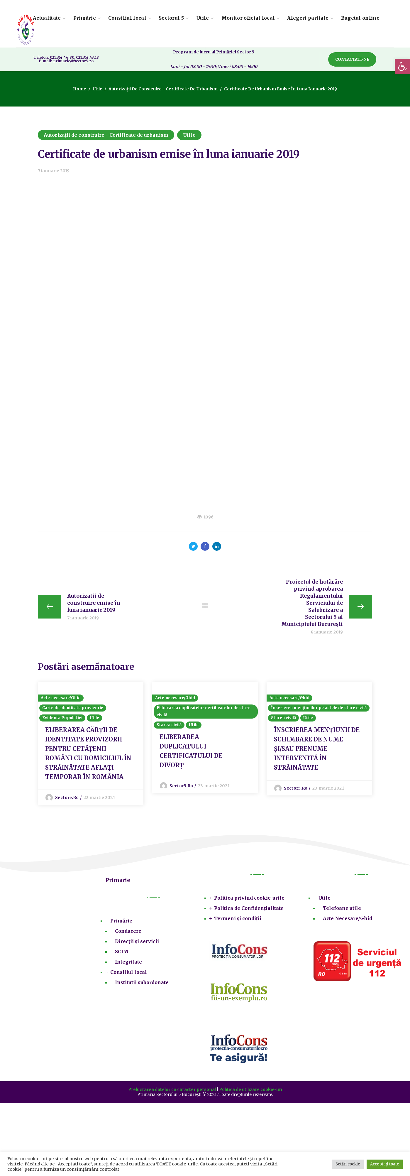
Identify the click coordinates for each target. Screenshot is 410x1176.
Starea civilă (169, 724)
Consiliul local (128, 972)
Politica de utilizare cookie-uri (250, 1089)
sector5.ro (67, 797)
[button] (402, 66)
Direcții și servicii (137, 941)
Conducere (128, 931)
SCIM (121, 951)
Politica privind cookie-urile (249, 898)
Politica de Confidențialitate (249, 908)
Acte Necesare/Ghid (347, 918)
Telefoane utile (342, 908)
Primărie (121, 921)
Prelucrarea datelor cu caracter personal (172, 1089)
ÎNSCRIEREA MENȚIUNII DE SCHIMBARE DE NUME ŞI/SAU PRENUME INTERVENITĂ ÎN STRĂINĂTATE (317, 748)
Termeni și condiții (237, 918)
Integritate (128, 962)
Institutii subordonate (142, 982)
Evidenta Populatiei (62, 717)
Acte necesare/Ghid (61, 697)
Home (79, 89)
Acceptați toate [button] (384, 1164)
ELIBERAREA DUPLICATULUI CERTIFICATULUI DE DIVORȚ (191, 751)
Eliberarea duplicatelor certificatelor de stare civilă (203, 711)
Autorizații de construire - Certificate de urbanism (163, 89)
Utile (97, 89)
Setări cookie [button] (348, 1164)
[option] (90, 743)
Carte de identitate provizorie (72, 707)
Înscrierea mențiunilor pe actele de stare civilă (319, 707)
